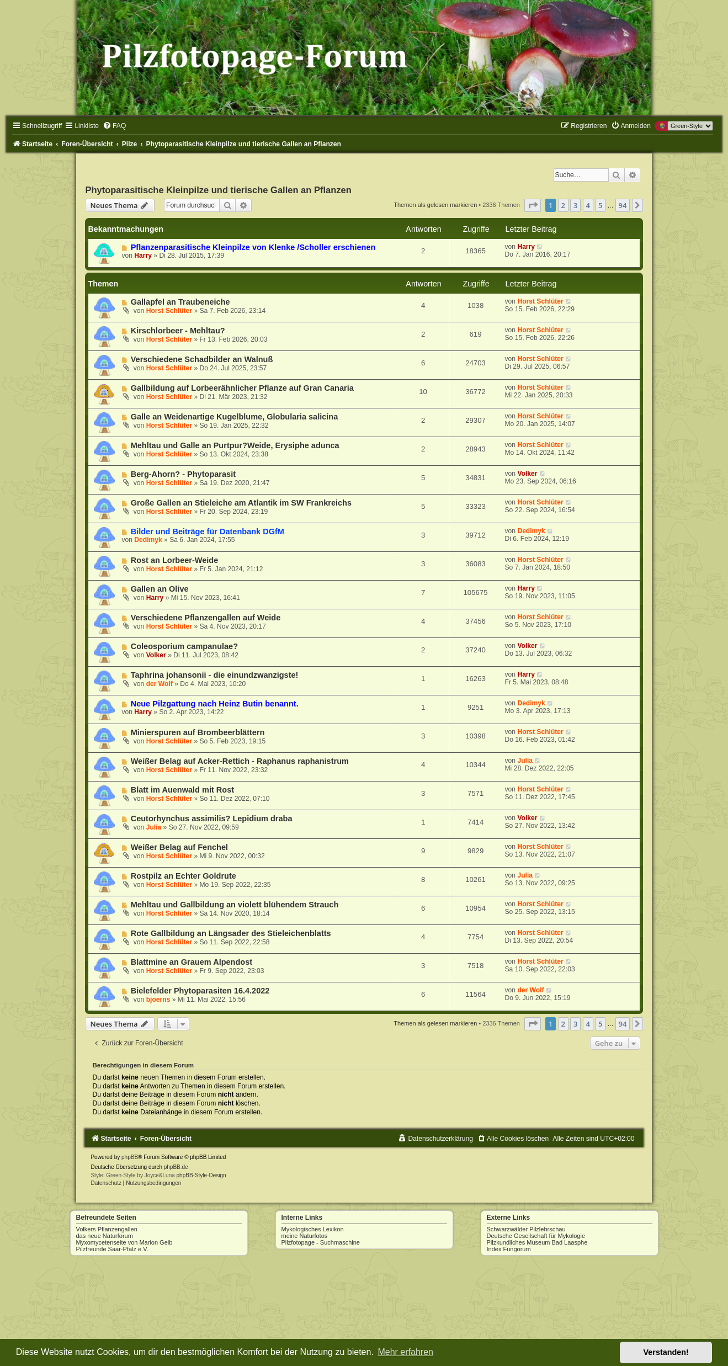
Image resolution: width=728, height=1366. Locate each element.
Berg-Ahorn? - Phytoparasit (183, 474)
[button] (532, 205)
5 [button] (600, 205)
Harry (143, 255)
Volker (527, 473)
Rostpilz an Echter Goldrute (183, 875)
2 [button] (563, 205)
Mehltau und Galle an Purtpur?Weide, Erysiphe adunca (235, 445)
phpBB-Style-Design (201, 1175)
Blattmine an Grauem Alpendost (191, 962)
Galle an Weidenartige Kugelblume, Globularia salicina (234, 416)
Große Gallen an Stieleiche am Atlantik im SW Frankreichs (241, 502)
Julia (525, 760)
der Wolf (159, 684)
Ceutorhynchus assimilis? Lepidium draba (212, 818)
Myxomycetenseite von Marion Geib (124, 1242)
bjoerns (158, 999)
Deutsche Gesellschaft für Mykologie (536, 1235)
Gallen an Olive (160, 588)
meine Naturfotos (304, 1235)
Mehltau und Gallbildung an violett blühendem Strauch (235, 904)
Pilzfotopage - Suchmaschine (320, 1242)
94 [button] (623, 205)
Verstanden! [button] (666, 1352)
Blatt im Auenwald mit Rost (182, 789)
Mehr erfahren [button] (405, 1352)
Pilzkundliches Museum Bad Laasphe (537, 1242)
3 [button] (575, 205)
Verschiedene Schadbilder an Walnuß (202, 359)
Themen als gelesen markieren (435, 204)
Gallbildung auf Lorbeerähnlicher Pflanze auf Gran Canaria (242, 388)
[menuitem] (114, 126)
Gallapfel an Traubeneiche (180, 301)
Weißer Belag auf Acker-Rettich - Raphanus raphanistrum (240, 761)
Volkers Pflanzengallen (106, 1229)
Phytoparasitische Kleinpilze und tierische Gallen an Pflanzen (218, 190)
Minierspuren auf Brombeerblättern (198, 732)
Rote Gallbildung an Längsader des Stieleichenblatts (231, 933)
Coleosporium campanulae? (184, 646)
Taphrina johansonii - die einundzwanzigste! (215, 675)
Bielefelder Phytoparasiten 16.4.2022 (200, 990)
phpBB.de (176, 1167)
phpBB (129, 1157)
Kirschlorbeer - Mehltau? (178, 330)
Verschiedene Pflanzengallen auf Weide (206, 617)
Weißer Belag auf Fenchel (179, 847)
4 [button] (588, 205)
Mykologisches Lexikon (312, 1229)
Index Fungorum (509, 1249)
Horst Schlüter (169, 311)
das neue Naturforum (104, 1235)
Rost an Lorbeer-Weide (175, 560)
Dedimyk (148, 540)
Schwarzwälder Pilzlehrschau (526, 1229)
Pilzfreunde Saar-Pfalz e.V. (112, 1249)
